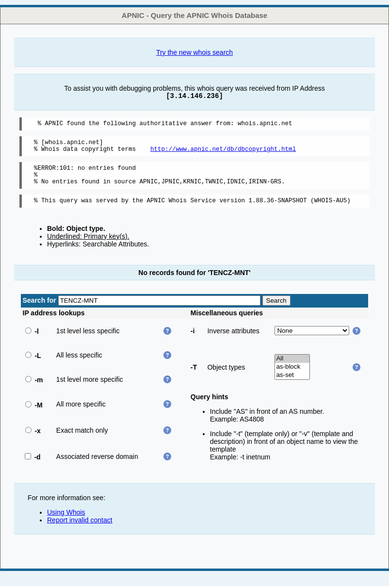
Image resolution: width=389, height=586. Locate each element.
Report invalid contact (80, 530)
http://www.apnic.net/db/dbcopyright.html (223, 153)
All (292, 369)
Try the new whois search (194, 52)
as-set (292, 385)
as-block (292, 377)
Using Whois (66, 522)
